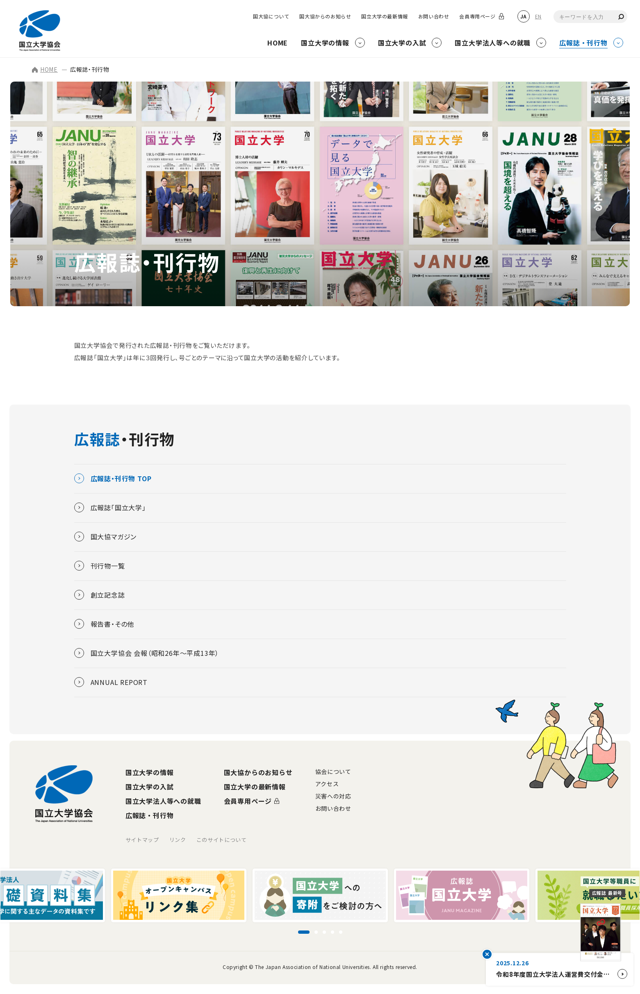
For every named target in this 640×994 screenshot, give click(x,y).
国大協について (271, 16)
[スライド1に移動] (304, 932)
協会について (333, 771)
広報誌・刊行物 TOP (113, 478)
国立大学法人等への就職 (163, 801)
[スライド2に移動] (316, 932)
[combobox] (590, 16)
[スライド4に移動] (332, 932)
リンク (177, 840)
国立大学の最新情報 (384, 16)
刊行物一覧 (99, 566)
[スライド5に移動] (340, 932)
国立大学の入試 (149, 787)
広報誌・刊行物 (149, 815)
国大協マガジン (105, 536)
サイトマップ (142, 840)
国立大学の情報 (149, 772)
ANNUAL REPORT (111, 682)
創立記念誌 (99, 595)
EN (538, 16)
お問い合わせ (433, 16)
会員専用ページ (477, 16)
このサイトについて (221, 840)
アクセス (327, 784)
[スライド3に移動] (324, 932)
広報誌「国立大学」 (110, 507)
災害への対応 (333, 796)
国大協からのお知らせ (325, 16)
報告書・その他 (104, 624)
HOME (45, 69)
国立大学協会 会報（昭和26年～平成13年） (146, 653)
